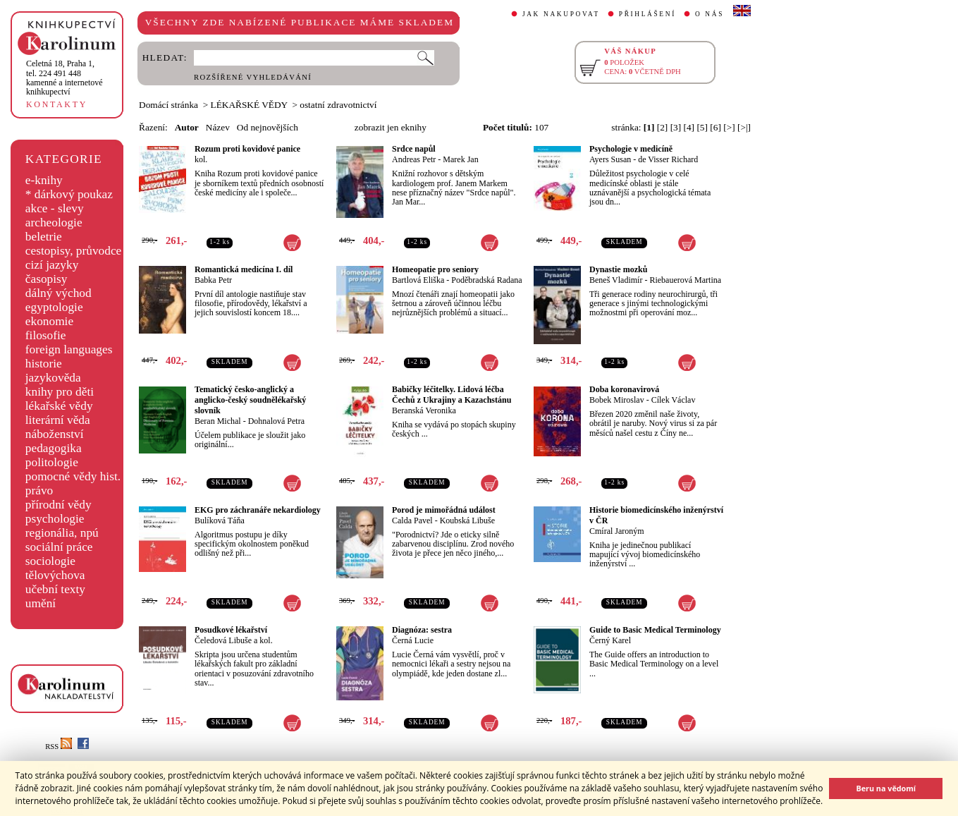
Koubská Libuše (467, 520)
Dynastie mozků (618, 269)
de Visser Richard (668, 159)
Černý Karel (610, 640)
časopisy (46, 279)
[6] (715, 127)
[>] (729, 127)
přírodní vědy (58, 504)
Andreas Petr (414, 159)
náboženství (54, 434)
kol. (201, 159)
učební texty (55, 589)
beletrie (43, 236)
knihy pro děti (59, 391)
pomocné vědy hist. (73, 476)
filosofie (45, 335)
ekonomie (49, 321)
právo (39, 490)
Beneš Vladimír (615, 280)
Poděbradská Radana (486, 280)
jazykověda (53, 377)
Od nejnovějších (267, 127)
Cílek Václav (673, 400)
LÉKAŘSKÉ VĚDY (249, 104)
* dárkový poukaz (69, 194)
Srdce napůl (414, 149)
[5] (702, 127)
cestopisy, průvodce (73, 250)
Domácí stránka (168, 104)
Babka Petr (213, 280)
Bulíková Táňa (220, 520)
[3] (676, 127)
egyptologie (54, 307)
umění (40, 603)
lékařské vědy (59, 406)
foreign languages (69, 349)
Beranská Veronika (424, 410)
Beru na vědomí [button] (886, 788)
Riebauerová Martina (685, 280)
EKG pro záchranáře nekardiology (258, 510)
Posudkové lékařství (231, 630)
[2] (662, 127)
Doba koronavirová (624, 389)
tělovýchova (55, 575)
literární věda (57, 420)
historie (43, 363)
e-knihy (44, 180)
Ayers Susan (610, 159)
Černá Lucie (413, 640)
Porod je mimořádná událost (444, 510)
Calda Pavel (412, 520)
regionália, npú (62, 533)
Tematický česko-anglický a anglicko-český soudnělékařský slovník (250, 399)
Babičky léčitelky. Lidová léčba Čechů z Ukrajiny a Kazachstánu (451, 394)
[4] (689, 127)
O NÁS (709, 14)
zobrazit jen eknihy (390, 127)
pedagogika (53, 448)
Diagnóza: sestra (422, 630)
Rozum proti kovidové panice (247, 149)
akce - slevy (54, 208)
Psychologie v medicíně (631, 149)
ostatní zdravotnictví (338, 104)
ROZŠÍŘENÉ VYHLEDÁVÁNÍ (253, 77)
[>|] (744, 127)
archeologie (53, 222)
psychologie (55, 518)
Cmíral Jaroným (616, 531)
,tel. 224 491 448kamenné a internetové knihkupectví (64, 78)
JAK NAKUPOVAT (561, 14)
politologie (51, 462)
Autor (187, 127)
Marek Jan (460, 159)
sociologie (50, 561)
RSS (58, 746)
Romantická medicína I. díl (244, 269)
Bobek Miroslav (616, 400)
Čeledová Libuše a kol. (234, 640)
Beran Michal (218, 421)
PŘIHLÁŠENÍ (647, 14)
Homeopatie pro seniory (435, 269)
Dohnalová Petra (276, 421)
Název (218, 127)
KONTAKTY (56, 104)
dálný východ (58, 293)
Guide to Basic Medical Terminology (655, 630)
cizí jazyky (52, 265)
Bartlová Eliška (418, 280)
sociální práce (59, 547)
